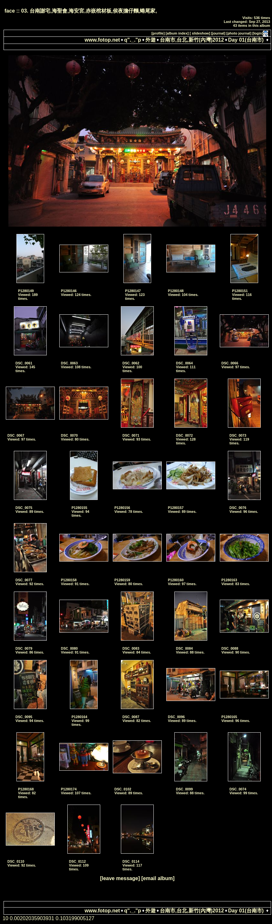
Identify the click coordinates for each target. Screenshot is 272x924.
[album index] (177, 33)
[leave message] (120, 878)
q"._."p (132, 40)
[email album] (157, 878)
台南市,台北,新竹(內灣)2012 (192, 40)
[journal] (218, 33)
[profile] (158, 33)
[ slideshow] (200, 33)
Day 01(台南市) (246, 40)
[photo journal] (238, 33)
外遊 (150, 40)
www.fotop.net (102, 40)
